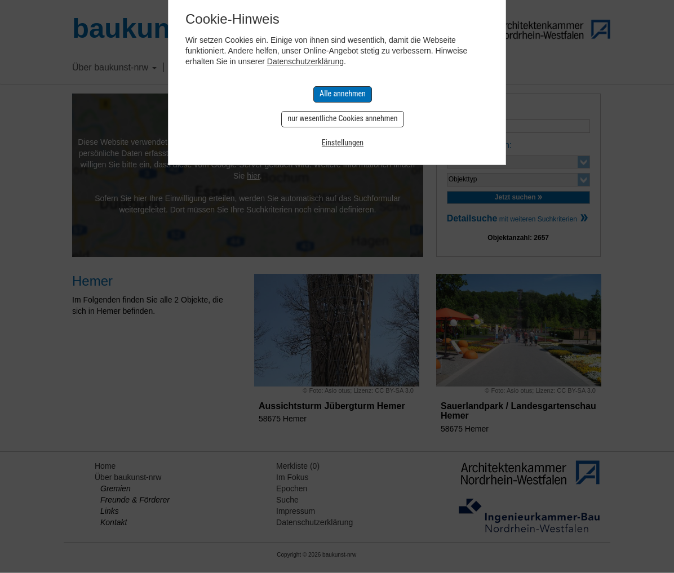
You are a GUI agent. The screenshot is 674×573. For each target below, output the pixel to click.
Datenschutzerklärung (305, 61)
